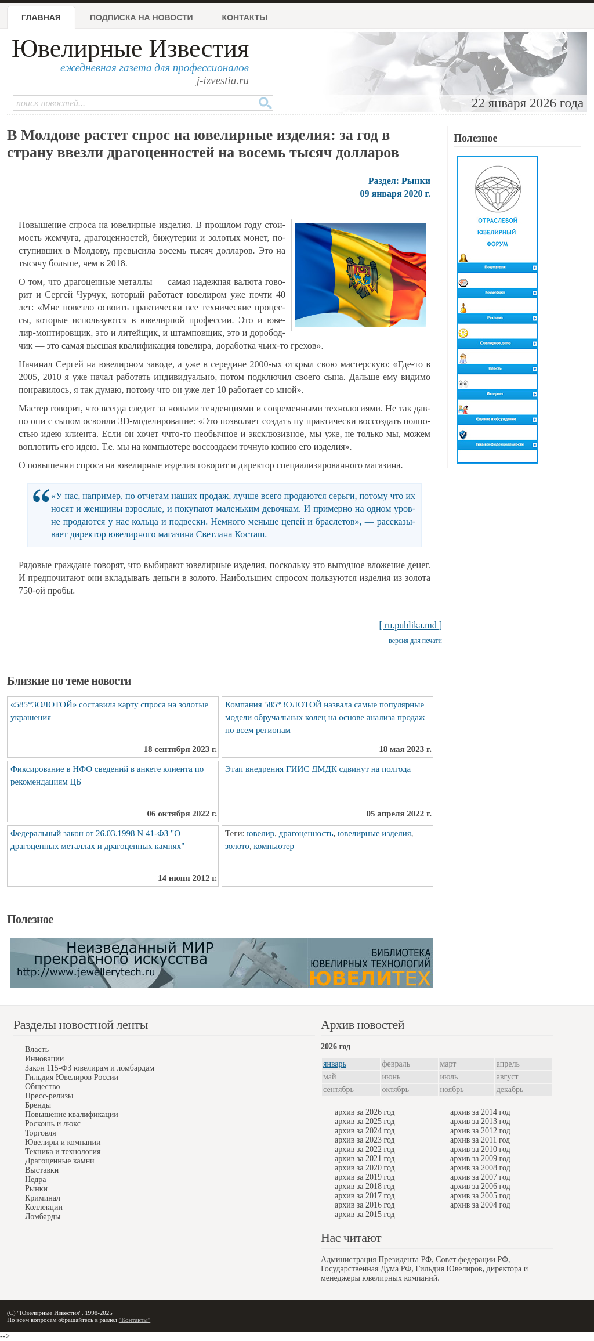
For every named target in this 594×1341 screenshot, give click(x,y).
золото (237, 846)
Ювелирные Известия (130, 48)
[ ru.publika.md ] (410, 625)
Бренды (38, 1105)
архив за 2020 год (365, 1167)
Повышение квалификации (71, 1114)
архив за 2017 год (365, 1195)
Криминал (42, 1198)
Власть (37, 1049)
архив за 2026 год (365, 1112)
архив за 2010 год (480, 1149)
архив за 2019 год (365, 1177)
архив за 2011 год (480, 1140)
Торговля (40, 1133)
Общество (42, 1086)
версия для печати (415, 641)
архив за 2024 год (365, 1130)
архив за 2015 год (365, 1214)
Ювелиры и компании (62, 1142)
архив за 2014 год (480, 1112)
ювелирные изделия (374, 833)
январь (334, 1064)
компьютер (273, 846)
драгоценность (306, 833)
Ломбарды (42, 1216)
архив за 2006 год (480, 1186)
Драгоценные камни (60, 1160)
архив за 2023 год (365, 1140)
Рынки (36, 1188)
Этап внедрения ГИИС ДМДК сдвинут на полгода (318, 768)
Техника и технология (62, 1151)
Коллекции (44, 1207)
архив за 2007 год (480, 1177)
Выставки (42, 1170)
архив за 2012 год (480, 1130)
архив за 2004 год (480, 1205)
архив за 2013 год (480, 1121)
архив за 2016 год (365, 1205)
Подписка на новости (141, 17)
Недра (35, 1179)
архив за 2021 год (365, 1158)
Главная (41, 17)
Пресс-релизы (49, 1095)
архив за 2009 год (480, 1158)
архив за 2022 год (365, 1149)
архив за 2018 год (365, 1186)
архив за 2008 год (480, 1167)
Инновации (44, 1058)
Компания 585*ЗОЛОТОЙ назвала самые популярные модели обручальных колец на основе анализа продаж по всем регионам (325, 717)
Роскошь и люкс (53, 1123)
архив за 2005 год (480, 1195)
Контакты (244, 17)
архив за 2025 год (365, 1121)
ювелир (260, 833)
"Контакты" (134, 1319)
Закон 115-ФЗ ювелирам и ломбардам (89, 1068)
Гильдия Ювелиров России (71, 1077)
